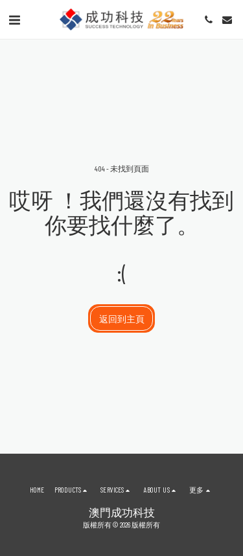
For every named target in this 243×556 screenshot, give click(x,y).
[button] (14, 19)
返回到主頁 (122, 318)
